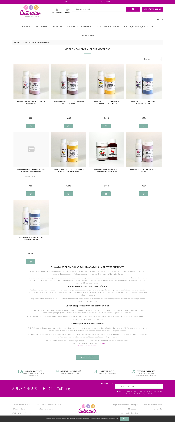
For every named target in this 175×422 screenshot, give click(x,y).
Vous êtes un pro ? (152, 9)
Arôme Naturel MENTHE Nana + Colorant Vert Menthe (31, 171)
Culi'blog (102, 343)
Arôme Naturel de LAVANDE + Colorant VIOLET (144, 103)
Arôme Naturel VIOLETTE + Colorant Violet (31, 238)
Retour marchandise (45, 409)
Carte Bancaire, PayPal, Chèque (69, 372)
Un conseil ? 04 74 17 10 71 (106, 372)
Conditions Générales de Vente (49, 405)
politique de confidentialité (155, 391)
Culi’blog (63, 388)
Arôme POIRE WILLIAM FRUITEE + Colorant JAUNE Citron (68, 171)
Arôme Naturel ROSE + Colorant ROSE (144, 171)
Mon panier (132, 409)
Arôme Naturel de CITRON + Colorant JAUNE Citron (106, 103)
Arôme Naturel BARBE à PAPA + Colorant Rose (31, 103)
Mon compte (157, 409)
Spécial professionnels (129, 413)
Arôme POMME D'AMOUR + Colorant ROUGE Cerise (106, 171)
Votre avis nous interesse (22, 413)
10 (31, 254)
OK (124, 419)
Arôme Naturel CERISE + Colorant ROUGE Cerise (69, 103)
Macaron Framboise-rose (87, 346)
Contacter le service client (152, 405)
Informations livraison (21, 405)
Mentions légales (19, 409)
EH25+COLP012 (31, 176)
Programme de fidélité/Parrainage (125, 405)
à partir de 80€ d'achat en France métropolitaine (31, 373)
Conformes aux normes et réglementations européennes (144, 373)
